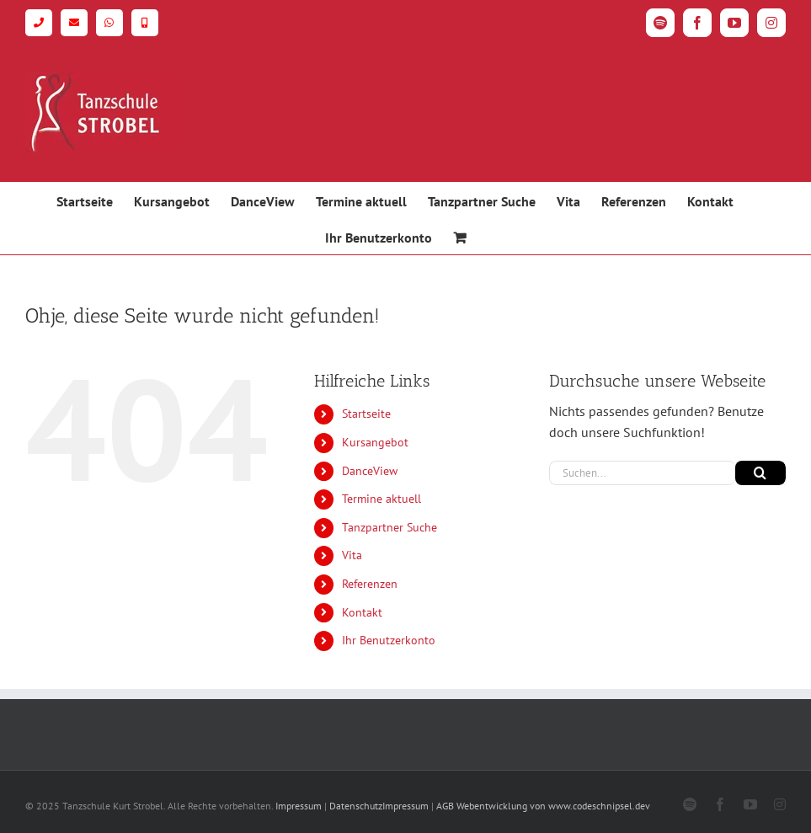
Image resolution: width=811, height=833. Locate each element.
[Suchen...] (642, 473)
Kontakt (362, 612)
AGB (445, 805)
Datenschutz (355, 805)
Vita (352, 555)
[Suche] (760, 473)
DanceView (369, 470)
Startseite (366, 413)
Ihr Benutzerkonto (388, 640)
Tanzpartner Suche (389, 527)
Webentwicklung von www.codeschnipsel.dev (553, 805)
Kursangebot (375, 442)
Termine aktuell (381, 498)
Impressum (298, 805)
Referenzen (369, 583)
